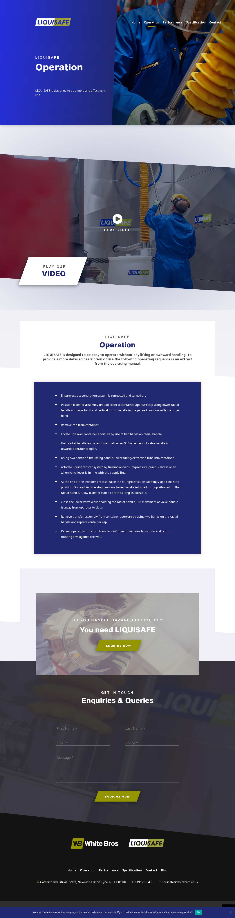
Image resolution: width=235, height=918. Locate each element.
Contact (215, 22)
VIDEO (54, 273)
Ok (198, 912)
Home (135, 22)
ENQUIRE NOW (118, 646)
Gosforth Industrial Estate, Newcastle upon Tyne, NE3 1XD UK (83, 883)
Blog (164, 871)
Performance (172, 22)
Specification (196, 22)
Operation (151, 22)
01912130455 (144, 883)
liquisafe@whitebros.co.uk (180, 883)
